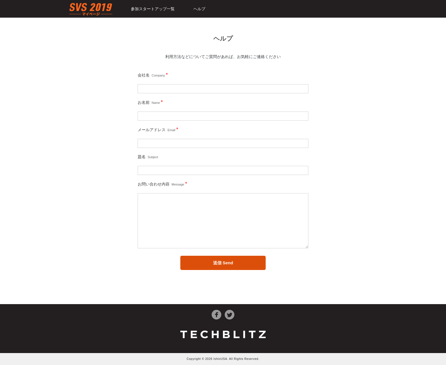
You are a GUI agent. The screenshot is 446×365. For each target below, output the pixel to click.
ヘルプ (199, 9)
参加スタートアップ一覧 (153, 9)
